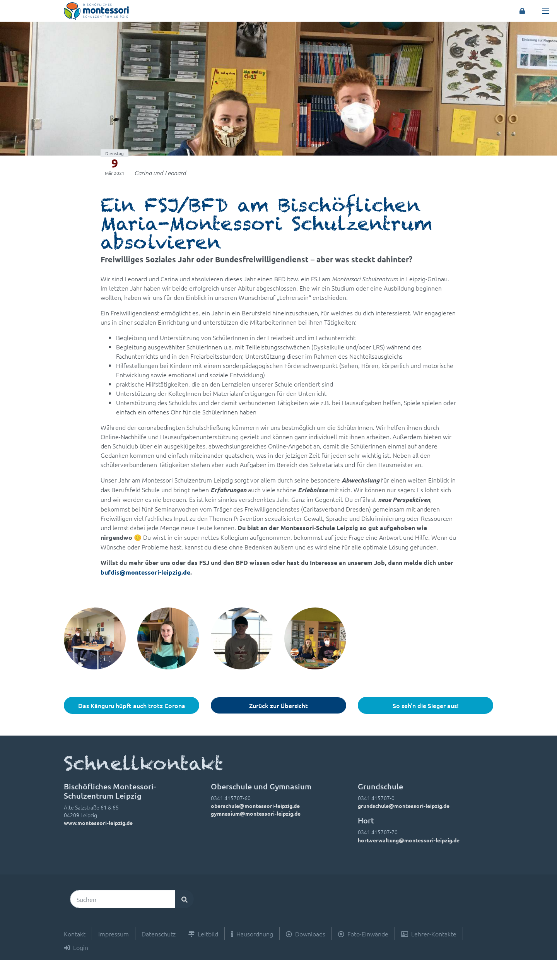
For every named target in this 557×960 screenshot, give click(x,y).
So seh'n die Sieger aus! (426, 705)
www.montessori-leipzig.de (98, 822)
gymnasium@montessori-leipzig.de (256, 813)
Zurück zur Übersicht (278, 705)
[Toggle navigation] (546, 11)
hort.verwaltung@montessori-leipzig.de (409, 840)
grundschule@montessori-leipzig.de (403, 805)
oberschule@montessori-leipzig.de (255, 805)
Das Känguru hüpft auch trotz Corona (131, 705)
